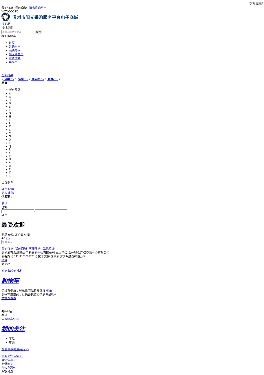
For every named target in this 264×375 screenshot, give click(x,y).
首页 (12, 42)
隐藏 (4, 260)
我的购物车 (8, 36)
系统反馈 (49, 248)
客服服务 (35, 248)
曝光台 (13, 62)
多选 (11, 192)
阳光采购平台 (38, 7)
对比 (4, 270)
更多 (4, 192)
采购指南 (15, 46)
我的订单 (7, 7)
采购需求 (15, 50)
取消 (11, 189)
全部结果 (7, 75)
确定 (4, 189)
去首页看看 (8, 298)
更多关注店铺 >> (12, 356)
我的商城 (21, 7)
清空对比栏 (15, 270)
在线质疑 (15, 58)
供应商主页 (16, 54)
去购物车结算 (10, 318)
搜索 (38, 32)
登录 (49, 290)
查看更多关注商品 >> (15, 349)
